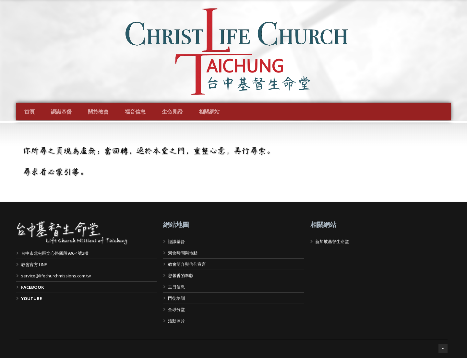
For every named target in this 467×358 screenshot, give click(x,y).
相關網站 (209, 111)
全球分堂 (176, 309)
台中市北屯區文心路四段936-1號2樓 (55, 253)
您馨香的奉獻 (180, 275)
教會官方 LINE (34, 264)
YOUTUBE (31, 298)
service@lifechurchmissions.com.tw (56, 276)
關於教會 (98, 111)
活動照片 (176, 321)
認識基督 (61, 111)
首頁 (29, 111)
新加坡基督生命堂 (332, 241)
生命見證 (172, 111)
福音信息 (135, 111)
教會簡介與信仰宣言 (187, 264)
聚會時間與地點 (183, 253)
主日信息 (176, 287)
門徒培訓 (176, 298)
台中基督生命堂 (58, 230)
